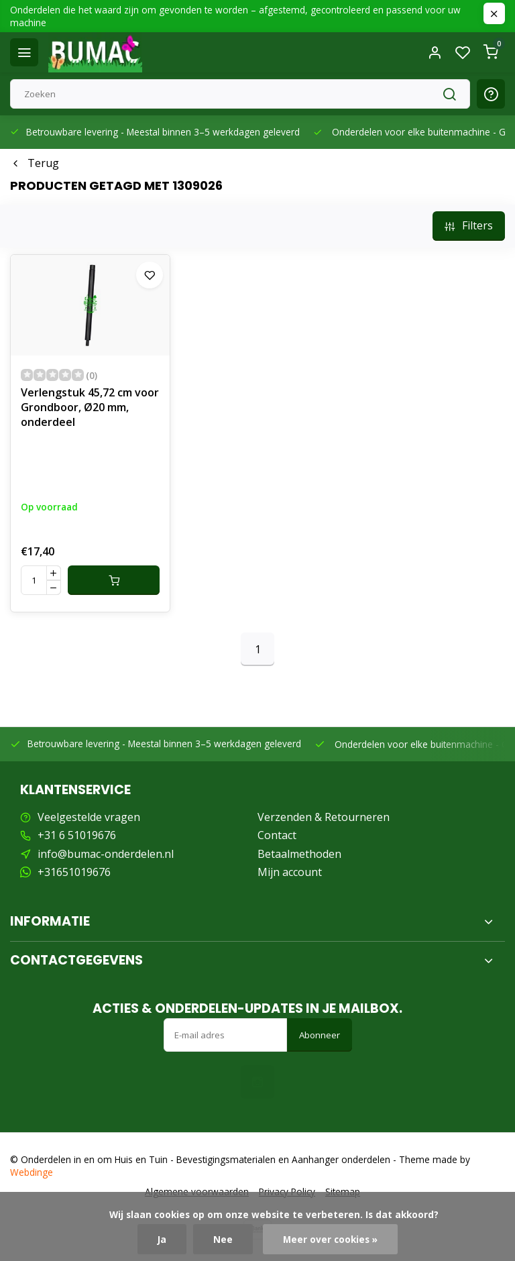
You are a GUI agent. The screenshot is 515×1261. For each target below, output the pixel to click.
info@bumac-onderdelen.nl (106, 853)
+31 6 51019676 (77, 835)
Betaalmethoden (299, 853)
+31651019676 (74, 872)
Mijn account (290, 872)
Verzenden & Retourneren (324, 817)
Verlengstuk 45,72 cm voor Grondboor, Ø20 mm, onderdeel (90, 407)
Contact (277, 835)
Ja (162, 1239)
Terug (34, 163)
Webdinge (31, 1172)
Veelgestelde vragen (89, 817)
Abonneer (319, 1035)
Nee (223, 1239)
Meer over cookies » (330, 1239)
